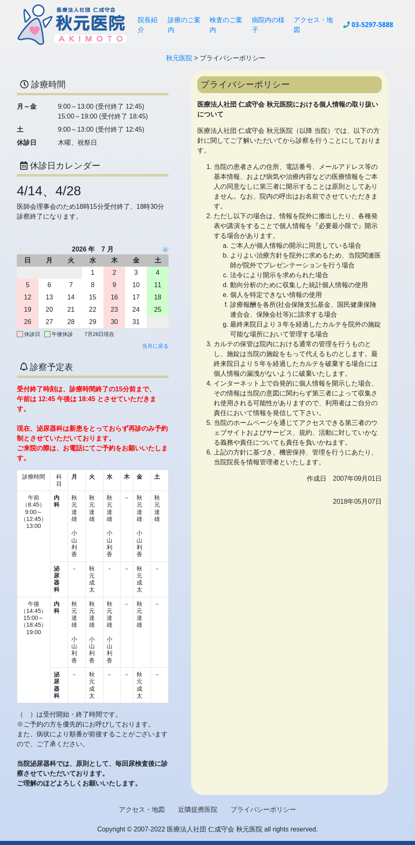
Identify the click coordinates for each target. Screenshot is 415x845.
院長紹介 (147, 24)
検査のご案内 (226, 24)
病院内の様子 (268, 24)
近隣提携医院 (197, 809)
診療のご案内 (184, 24)
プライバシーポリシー (263, 809)
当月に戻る (155, 346)
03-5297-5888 (372, 24)
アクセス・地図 (313, 24)
